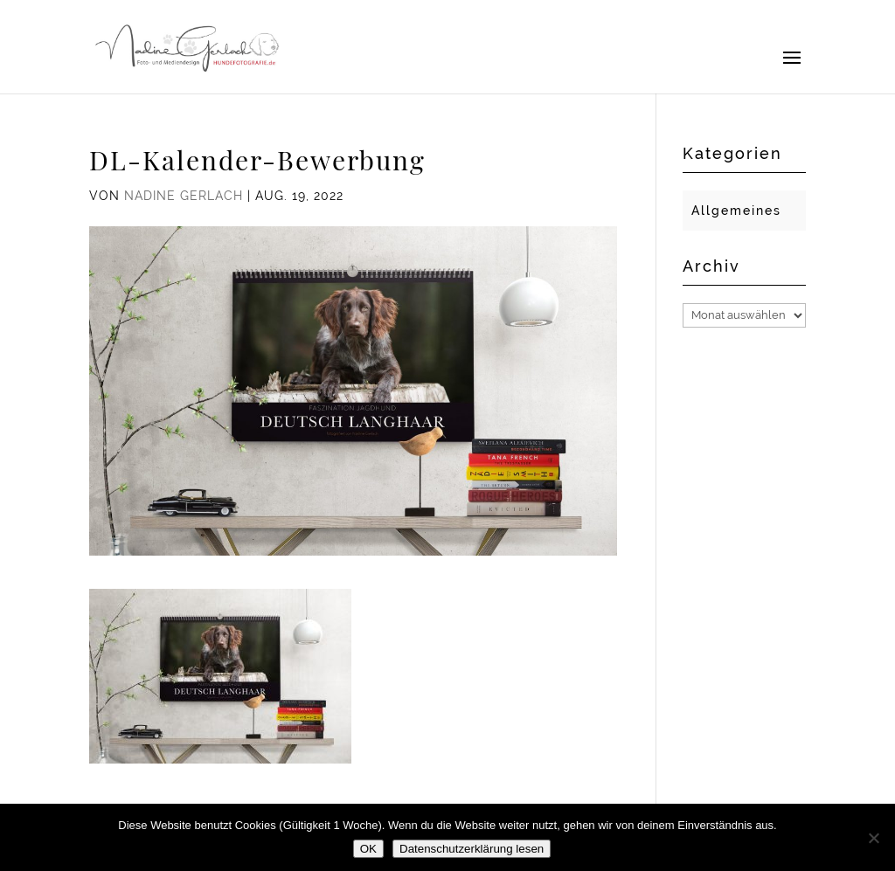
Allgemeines (736, 211)
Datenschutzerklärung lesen (471, 848)
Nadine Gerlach (183, 196)
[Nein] (873, 838)
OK (368, 848)
